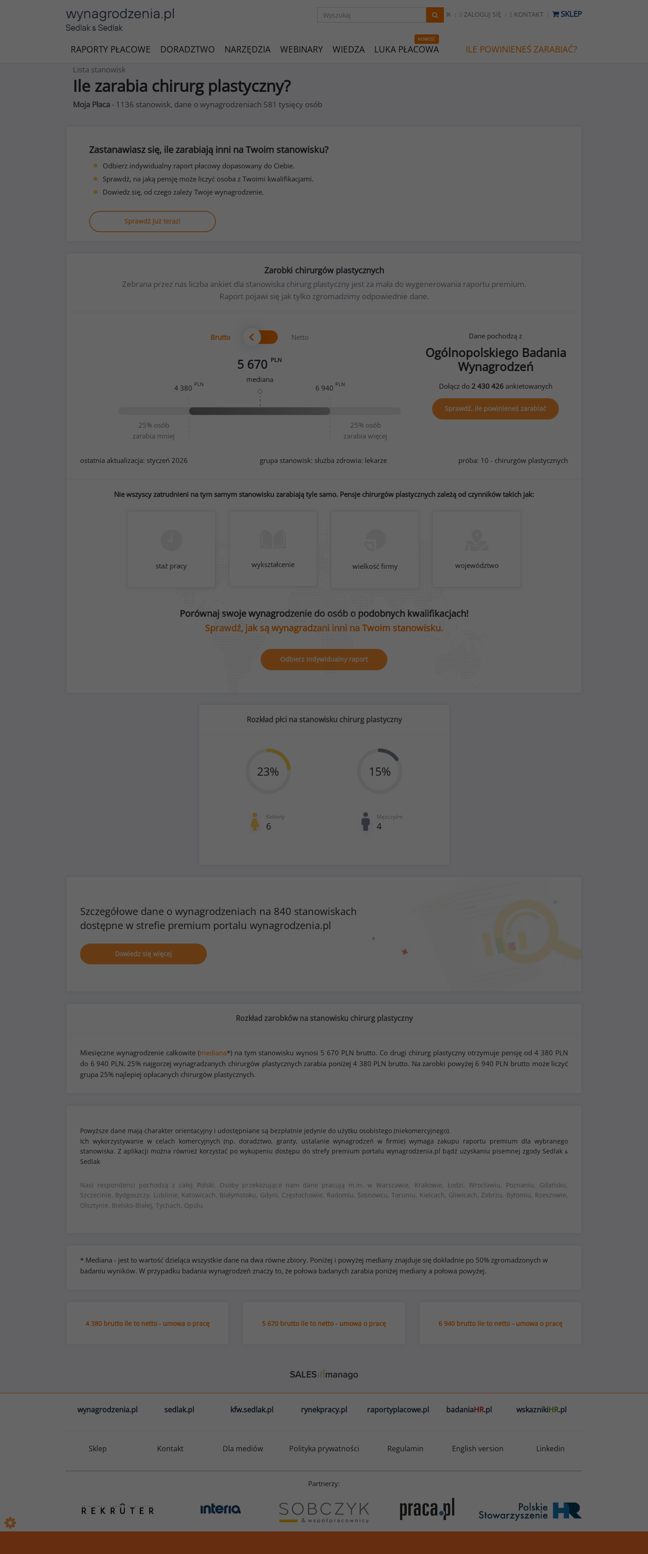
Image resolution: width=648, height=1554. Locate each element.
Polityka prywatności (324, 1449)
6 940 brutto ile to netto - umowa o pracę (500, 1323)
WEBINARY (301, 48)
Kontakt (526, 14)
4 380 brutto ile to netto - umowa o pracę (148, 1323)
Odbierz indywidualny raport (324, 659)
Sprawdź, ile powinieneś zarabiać (495, 408)
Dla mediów (243, 1449)
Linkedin (550, 1449)
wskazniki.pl (541, 1410)
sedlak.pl (179, 1410)
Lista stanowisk (99, 69)
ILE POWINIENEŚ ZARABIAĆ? (521, 49)
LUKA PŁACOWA (406, 49)
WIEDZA (349, 49)
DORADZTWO (187, 49)
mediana (213, 1052)
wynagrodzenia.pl (107, 1410)
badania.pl (469, 1410)
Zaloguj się (480, 14)
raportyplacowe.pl (398, 1410)
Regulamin (405, 1449)
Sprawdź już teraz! (152, 221)
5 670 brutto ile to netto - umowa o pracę (324, 1323)
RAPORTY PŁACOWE (111, 48)
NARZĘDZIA (247, 48)
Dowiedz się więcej (143, 953)
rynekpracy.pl (324, 1410)
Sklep (567, 14)
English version (478, 1449)
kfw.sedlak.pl (251, 1410)
